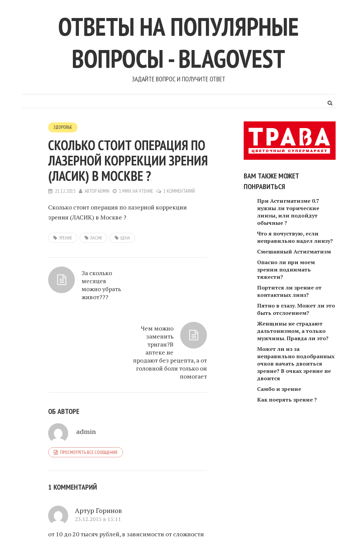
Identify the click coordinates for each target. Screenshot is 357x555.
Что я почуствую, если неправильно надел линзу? (295, 237)
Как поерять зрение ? (287, 399)
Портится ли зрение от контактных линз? (289, 291)
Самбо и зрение (279, 389)
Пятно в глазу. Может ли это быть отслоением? (296, 309)
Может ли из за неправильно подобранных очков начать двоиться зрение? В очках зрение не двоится (296, 363)
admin (104, 190)
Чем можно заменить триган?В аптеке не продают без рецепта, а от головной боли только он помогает (173, 297)
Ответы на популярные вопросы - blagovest (178, 42)
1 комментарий (180, 190)
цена (125, 237)
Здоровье (62, 127)
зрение (65, 237)
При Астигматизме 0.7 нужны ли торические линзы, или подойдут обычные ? (288, 211)
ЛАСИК (96, 237)
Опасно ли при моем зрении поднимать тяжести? (286, 269)
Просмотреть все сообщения (88, 398)
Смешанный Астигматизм (294, 251)
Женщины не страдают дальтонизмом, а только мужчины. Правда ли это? (293, 331)
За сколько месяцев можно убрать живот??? (80, 289)
